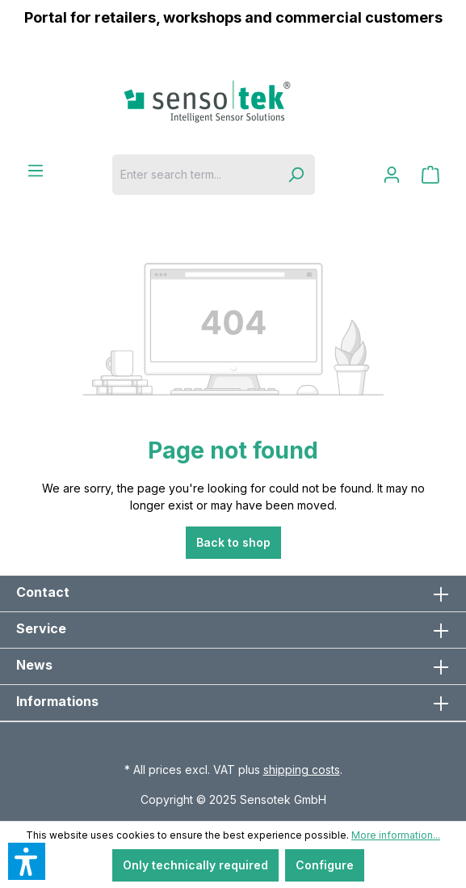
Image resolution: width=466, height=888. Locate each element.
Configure (325, 865)
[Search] (295, 174)
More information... (395, 835)
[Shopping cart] (430, 175)
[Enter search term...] (194, 174)
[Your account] (391, 175)
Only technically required (195, 865)
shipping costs (301, 769)
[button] (26, 861)
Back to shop (233, 542)
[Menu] (35, 170)
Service (41, 628)
